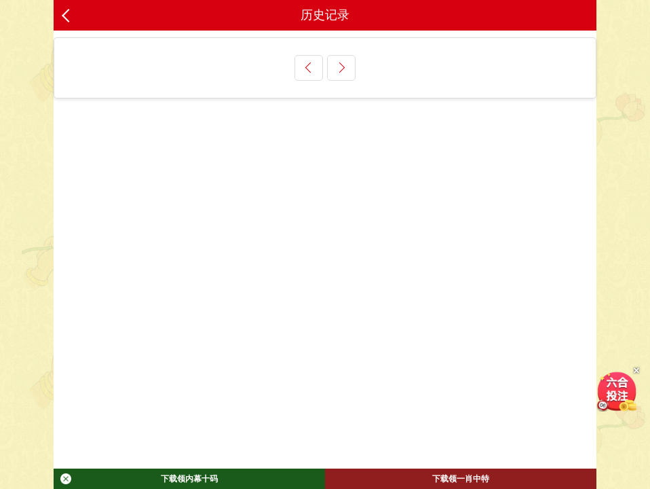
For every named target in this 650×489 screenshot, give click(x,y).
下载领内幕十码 (139, 478)
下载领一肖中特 (460, 479)
